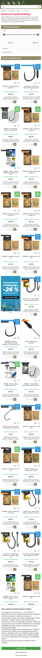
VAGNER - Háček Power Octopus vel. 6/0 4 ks (31, 469)
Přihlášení (23, 2)
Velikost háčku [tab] (7, 52)
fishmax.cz (38, 2)
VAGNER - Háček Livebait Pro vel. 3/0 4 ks (10, 214)
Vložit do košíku (14, 101)
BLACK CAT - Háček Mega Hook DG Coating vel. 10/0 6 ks (11, 555)
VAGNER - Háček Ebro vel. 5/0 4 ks (10, 257)
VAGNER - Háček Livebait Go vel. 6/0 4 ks (31, 129)
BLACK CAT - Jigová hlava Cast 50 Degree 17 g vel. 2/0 (11, 427)
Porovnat (13, 3)
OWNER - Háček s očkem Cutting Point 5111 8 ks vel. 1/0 (11, 598)
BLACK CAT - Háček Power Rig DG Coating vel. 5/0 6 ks (31, 512)
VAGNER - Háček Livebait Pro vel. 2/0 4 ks (31, 172)
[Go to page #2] (12, 312)
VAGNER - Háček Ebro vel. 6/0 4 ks (31, 427)
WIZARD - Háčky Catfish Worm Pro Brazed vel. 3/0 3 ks (31, 384)
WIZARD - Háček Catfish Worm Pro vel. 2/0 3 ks (11, 129)
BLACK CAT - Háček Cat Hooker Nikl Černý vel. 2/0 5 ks (31, 88)
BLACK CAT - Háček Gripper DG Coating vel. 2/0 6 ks (31, 299)
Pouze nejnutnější (21, 655)
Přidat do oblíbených (18, 83)
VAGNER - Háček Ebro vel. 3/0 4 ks (31, 257)
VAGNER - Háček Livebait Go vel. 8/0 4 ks (10, 87)
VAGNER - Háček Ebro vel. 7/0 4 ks (10, 469)
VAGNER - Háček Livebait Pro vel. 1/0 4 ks (10, 512)
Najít (38, 7)
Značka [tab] (5, 48)
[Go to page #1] (10, 312)
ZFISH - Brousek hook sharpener (31, 342)
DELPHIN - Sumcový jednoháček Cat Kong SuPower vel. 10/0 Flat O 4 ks (10, 343)
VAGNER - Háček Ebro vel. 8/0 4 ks (31, 597)
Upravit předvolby (21, 652)
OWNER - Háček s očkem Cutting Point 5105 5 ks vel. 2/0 (11, 173)
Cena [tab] (4, 30)
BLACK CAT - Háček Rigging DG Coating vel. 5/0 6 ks (31, 554)
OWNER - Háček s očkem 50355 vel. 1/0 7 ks (10, 384)
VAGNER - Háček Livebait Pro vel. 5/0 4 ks (31, 214)
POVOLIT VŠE (21, 648)
